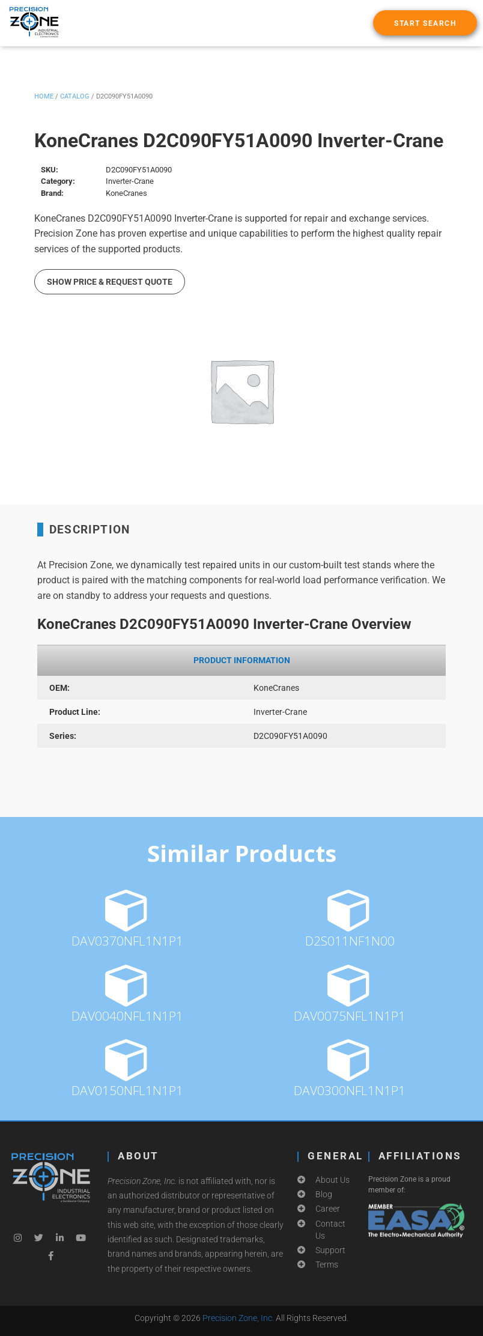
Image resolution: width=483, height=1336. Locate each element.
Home (43, 96)
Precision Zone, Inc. (238, 1318)
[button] (425, 22)
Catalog (75, 96)
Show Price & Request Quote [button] (109, 282)
